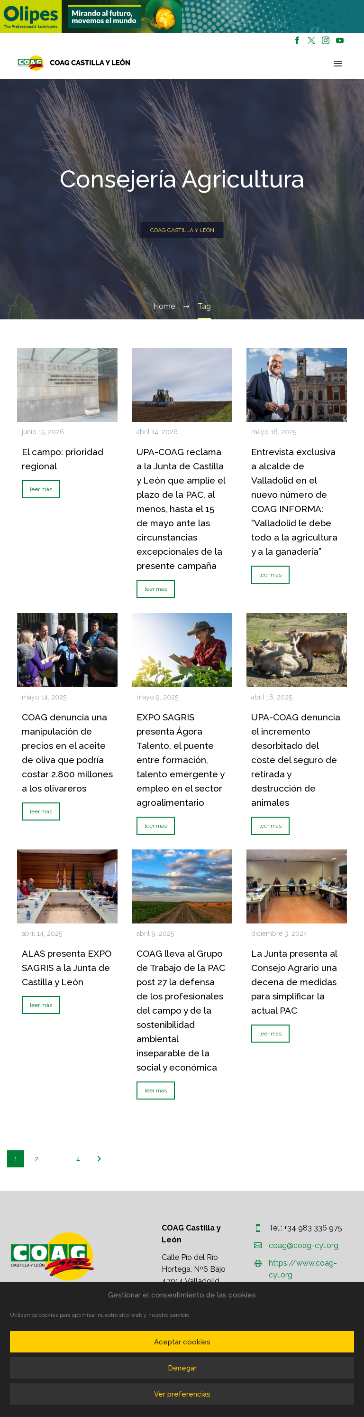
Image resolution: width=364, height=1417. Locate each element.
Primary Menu (338, 63)
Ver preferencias (182, 1394)
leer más (41, 489)
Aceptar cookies (182, 1342)
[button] (91, 16)
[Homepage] (74, 63)
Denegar (182, 1368)
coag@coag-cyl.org (303, 1245)
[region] (91, 16)
